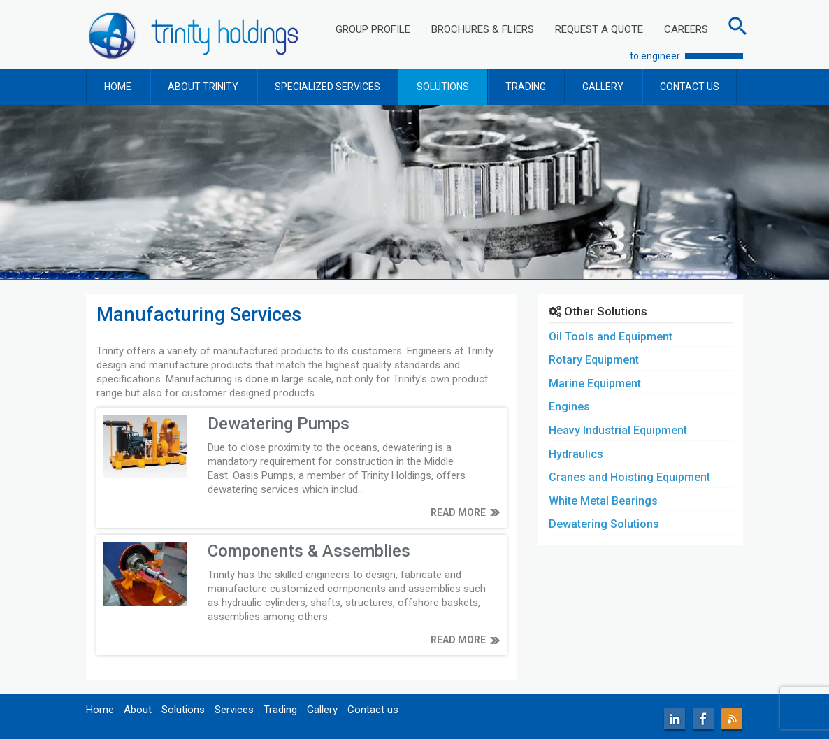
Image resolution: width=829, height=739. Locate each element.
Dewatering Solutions (604, 524)
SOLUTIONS (443, 86)
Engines (569, 406)
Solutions (183, 709)
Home (100, 709)
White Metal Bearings (603, 501)
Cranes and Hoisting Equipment (629, 477)
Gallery (322, 709)
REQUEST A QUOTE (599, 29)
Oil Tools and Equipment (610, 336)
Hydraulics (576, 454)
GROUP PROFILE (373, 29)
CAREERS (686, 29)
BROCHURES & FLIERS (482, 29)
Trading (280, 709)
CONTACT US (689, 86)
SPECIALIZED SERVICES (327, 86)
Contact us (372, 709)
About (138, 709)
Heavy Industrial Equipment (618, 430)
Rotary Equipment (594, 359)
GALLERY (602, 86)
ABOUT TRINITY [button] (203, 86)
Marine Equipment (595, 383)
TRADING (525, 86)
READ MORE (458, 512)
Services (234, 709)
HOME (117, 86)
